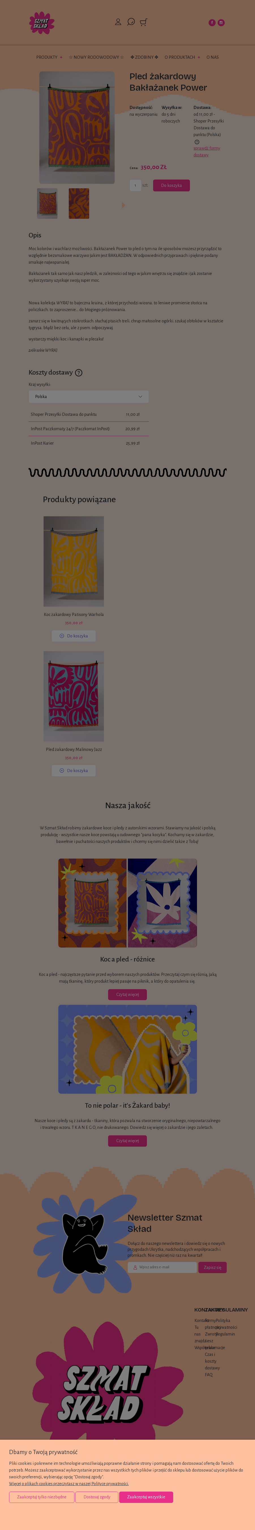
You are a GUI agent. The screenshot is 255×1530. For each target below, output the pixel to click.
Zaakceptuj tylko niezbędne (42, 1497)
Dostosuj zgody (96, 1497)
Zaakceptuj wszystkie (146, 1497)
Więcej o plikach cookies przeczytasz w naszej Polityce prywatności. (69, 1483)
